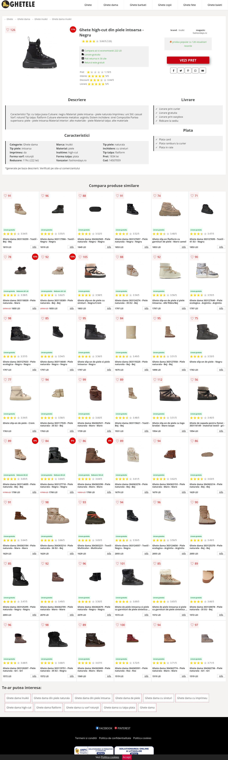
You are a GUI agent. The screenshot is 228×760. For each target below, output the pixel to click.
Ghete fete (189, 5)
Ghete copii (164, 5)
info (34, 246)
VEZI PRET (188, 60)
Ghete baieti (215, 5)
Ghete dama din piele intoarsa (92, 698)
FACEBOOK (104, 728)
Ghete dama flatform (48, 707)
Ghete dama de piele (127, 698)
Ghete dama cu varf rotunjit (82, 707)
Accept (127, 757)
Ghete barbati (138, 5)
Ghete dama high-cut (18, 707)
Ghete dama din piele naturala (52, 698)
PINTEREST (122, 728)
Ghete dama (111, 5)
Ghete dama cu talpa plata (119, 707)
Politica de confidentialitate (115, 738)
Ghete (88, 5)
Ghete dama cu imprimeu (192, 698)
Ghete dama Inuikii (61, 19)
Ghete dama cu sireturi (158, 698)
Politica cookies (142, 738)
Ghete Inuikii (41, 19)
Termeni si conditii (86, 738)
